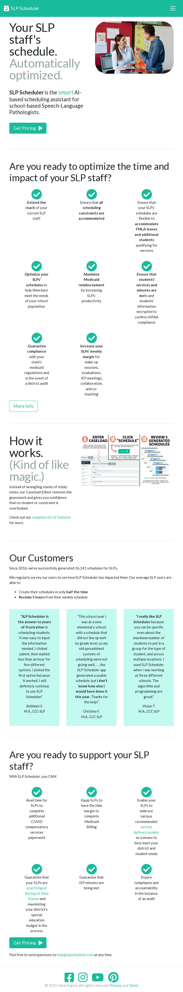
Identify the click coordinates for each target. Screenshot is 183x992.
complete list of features (51, 517)
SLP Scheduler (21, 8)
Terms (133, 985)
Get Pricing (27, 128)
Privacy (116, 985)
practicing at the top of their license (37, 893)
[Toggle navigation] (172, 8)
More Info (23, 406)
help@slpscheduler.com (75, 955)
